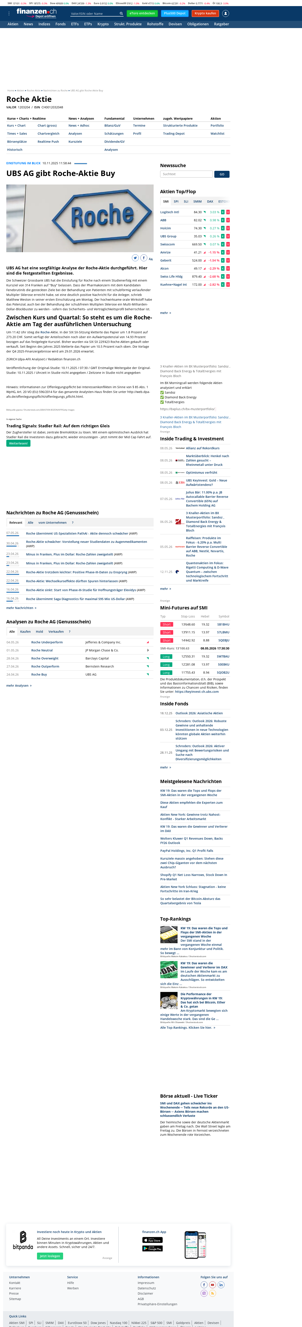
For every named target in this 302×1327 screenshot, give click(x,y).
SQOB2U (223, 653)
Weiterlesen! (18, 443)
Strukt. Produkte (128, 24)
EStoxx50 (121, 3)
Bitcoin (167, 3)
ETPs (88, 24)
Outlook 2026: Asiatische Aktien (199, 693)
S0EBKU (223, 645)
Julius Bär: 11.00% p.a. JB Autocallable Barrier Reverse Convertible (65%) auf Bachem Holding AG (207, 479)
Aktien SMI (17, 1303)
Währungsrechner (162, 1307)
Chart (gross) (47, 125)
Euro (96, 3)
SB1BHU (223, 604)
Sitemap (15, 1279)
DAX (74, 3)
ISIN (37, 107)
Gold (145, 3)
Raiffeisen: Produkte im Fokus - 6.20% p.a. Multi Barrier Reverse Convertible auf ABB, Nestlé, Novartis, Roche (206, 527)
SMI (10, 3)
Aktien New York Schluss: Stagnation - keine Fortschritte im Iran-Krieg (193, 869)
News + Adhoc (79, 125)
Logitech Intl (169, 212)
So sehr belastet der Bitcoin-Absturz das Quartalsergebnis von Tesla (190, 881)
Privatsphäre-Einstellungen (157, 1284)
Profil (137, 133)
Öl (214, 3)
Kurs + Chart (16, 125)
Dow (52, 3)
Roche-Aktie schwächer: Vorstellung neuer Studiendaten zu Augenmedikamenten (86, 542)
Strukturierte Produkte (180, 125)
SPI (31, 3)
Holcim (165, 228)
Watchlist (218, 133)
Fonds (60, 24)
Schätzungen (114, 133)
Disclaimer (145, 1274)
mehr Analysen (19, 685)
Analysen (75, 133)
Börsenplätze (17, 141)
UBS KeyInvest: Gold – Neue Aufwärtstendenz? (206, 462)
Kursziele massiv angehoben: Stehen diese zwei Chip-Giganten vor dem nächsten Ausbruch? (191, 843)
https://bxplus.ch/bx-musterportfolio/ (187, 389)
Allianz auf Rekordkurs (203, 428)
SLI (39, 1303)
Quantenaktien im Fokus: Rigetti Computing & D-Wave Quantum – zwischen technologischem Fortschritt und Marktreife (207, 552)
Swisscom (167, 244)
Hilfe (70, 1263)
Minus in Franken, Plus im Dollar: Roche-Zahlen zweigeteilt (69, 554)
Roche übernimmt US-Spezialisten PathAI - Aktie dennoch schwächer (77, 533)
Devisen (175, 24)
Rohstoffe (155, 24)
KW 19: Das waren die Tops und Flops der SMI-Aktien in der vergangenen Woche (190, 773)
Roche (45, 332)
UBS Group (168, 236)
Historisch (14, 150)
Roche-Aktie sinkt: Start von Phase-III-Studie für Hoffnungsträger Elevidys (81, 590)
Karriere (15, 1268)
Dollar (191, 3)
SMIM (49, 1303)
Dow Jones (98, 1303)
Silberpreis (53, 1307)
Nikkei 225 (138, 1303)
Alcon (164, 268)
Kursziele (75, 141)
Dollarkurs (16, 1307)
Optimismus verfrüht (201, 453)
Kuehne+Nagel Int (173, 284)
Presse (14, 1274)
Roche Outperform (45, 666)
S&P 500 (156, 1303)
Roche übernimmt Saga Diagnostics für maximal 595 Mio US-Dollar (75, 599)
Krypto (103, 24)
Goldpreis (183, 1303)
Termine (139, 125)
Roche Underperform (47, 642)
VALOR (11, 107)
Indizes (44, 24)
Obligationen (198, 24)
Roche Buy (39, 674)
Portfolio (217, 125)
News (28, 24)
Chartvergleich (48, 133)
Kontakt (14, 1263)
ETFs (75, 24)
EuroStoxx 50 (77, 1303)
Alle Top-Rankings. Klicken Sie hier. (187, 1008)
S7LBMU (223, 612)
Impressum (146, 1263)
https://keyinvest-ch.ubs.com (197, 672)
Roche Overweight (45, 658)
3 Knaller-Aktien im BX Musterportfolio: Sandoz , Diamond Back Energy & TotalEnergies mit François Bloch (195, 351)
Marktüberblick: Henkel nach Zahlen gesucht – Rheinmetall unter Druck (207, 440)
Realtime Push (48, 141)
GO (222, 174)
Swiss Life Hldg (171, 276)
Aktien (13, 24)
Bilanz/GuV (112, 125)
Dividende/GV (114, 141)
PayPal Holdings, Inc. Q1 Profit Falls (186, 831)
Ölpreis (185, 1307)
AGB (141, 1279)
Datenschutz (147, 1268)
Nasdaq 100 (118, 1303)
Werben (73, 1268)
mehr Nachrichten (21, 608)
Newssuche (173, 165)
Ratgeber (221, 24)
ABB (163, 220)
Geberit (165, 260)
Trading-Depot (174, 133)
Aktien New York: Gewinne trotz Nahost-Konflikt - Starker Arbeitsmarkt (190, 797)
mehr (165, 293)
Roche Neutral (42, 650)
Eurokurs (34, 1307)
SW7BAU (223, 636)
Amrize (165, 252)
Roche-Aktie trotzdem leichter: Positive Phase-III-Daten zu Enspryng (76, 572)
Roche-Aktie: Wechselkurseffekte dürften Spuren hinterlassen (72, 581)
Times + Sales (17, 133)
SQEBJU (223, 620)
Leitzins (200, 1307)
